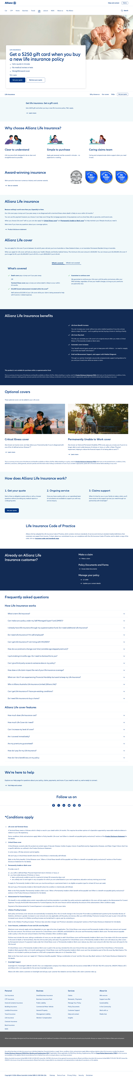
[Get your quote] (122, 94)
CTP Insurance (9, 1010)
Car (6, 11)
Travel (33, 11)
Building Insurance (11, 1018)
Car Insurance (9, 1007)
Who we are (103, 1007)
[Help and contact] (113, 3)
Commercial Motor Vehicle (44, 1018)
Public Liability (41, 1014)
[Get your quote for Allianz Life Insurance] (12, 520)
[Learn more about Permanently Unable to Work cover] (73, 454)
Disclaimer (89, 1079)
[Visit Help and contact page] (13, 797)
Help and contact (73, 1025)
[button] (124, 10)
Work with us (104, 1022)
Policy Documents (73, 1018)
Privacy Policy (71, 1079)
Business (25, 11)
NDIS (52, 11)
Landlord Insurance (11, 1022)
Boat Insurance (10, 1037)
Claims (70, 1007)
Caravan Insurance (11, 1033)
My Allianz (69, 11)
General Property (41, 1022)
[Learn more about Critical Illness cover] (10, 452)
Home (17, 11)
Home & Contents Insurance (14, 1014)
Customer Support (74, 1022)
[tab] (58, 263)
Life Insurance (9, 1029)
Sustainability (104, 1014)
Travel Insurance (10, 1025)
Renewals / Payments (75, 1010)
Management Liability (43, 1025)
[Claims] (124, 3)
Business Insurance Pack (44, 1010)
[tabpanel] (66, 283)
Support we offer (105, 1010)
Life (39, 11)
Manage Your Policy (74, 1014)
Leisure (45, 11)
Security (81, 1079)
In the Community (105, 1018)
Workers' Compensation (44, 1029)
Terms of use (61, 1079)
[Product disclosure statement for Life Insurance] (15, 229)
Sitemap (52, 1079)
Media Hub (103, 1025)
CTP (11, 11)
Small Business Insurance (44, 1007)
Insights (70, 1029)
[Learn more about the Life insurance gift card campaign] (31, 113)
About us (60, 11)
